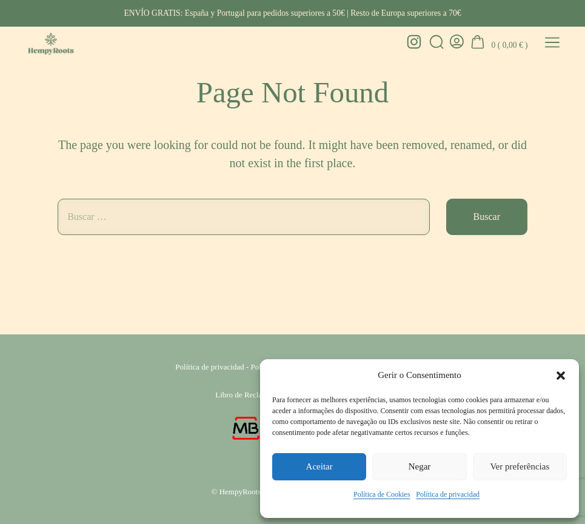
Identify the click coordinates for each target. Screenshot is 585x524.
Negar (420, 466)
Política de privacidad (448, 494)
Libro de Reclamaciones (253, 394)
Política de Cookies (381, 494)
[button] (561, 376)
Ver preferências (519, 466)
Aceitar (319, 466)
